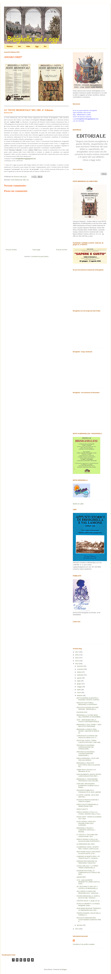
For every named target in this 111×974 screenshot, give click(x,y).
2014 (77, 661)
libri (19, 46)
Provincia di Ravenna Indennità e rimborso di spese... (88, 800)
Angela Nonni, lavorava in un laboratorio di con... (86, 770)
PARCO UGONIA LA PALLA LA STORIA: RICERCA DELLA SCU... (89, 813)
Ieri (45, 46)
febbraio (80, 695)
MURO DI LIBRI (78, 504)
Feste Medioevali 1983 (18, 180)
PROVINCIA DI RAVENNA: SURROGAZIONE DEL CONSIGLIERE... (86, 747)
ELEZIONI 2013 (82, 712)
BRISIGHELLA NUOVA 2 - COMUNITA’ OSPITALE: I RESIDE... (86, 829)
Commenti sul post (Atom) (39, 256)
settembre (80, 675)
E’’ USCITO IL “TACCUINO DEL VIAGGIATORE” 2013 (87, 835)
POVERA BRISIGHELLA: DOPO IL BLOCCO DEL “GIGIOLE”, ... (88, 897)
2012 (77, 929)
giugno (79, 684)
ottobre (79, 672)
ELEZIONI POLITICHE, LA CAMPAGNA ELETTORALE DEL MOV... (88, 872)
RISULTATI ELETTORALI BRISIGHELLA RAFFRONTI (87, 703)
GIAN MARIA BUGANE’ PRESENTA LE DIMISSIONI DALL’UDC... (89, 909)
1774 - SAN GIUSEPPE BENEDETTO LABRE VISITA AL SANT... (88, 882)
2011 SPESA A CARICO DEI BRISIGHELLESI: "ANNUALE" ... (88, 892)
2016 (77, 655)
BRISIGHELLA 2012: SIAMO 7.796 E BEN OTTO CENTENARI (89, 725)
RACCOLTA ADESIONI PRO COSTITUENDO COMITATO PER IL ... (89, 919)
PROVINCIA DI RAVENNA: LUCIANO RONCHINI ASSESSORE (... (86, 753)
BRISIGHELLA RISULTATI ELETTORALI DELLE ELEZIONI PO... (88, 764)
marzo (79, 692)
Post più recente (11, 250)
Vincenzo (10, 46)
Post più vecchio (61, 250)
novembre (80, 669)
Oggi (37, 46)
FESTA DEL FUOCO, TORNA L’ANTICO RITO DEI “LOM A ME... (89, 741)
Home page (36, 250)
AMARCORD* (81, 877)
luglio (79, 681)
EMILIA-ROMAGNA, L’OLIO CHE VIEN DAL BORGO (88, 759)
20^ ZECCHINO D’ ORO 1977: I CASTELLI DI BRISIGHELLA (87, 887)
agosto (79, 678)
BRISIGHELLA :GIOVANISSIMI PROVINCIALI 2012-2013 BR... (88, 780)
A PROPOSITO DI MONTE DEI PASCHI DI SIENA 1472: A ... (87, 736)
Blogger (64, 969)
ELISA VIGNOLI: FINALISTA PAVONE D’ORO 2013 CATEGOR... (86, 823)
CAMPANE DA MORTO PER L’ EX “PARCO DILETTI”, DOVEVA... (88, 857)
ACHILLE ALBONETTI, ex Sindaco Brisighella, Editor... (88, 904)
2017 (77, 652)
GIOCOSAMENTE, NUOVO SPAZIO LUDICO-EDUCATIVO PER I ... (89, 775)
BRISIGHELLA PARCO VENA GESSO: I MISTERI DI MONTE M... (88, 731)
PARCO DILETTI (82, 809)
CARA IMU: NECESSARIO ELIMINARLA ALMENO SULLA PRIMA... (88, 785)
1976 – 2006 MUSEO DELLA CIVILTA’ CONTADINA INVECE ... (89, 721)
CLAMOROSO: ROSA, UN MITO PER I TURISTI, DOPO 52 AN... (88, 848)
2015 (77, 658)
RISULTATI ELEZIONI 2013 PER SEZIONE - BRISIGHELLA (87, 708)
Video (28, 46)
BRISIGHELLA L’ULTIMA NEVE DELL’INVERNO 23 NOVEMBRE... (89, 716)
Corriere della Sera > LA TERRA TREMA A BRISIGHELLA (87, 867)
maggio (79, 687)
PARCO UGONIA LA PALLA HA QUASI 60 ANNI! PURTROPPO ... (89, 840)
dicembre (80, 666)
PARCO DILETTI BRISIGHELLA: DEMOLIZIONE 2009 (88, 805)
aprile (79, 689)
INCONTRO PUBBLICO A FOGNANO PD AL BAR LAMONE (89, 791)
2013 (77, 663)
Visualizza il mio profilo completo (84, 944)
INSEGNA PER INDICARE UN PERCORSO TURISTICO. (87, 862)
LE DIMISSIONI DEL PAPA (86, 844)
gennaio (80, 925)
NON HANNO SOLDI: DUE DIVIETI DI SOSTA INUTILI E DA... (88, 852)
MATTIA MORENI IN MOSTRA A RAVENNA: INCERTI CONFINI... (88, 699)
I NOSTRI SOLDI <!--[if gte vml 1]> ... (89, 901)
